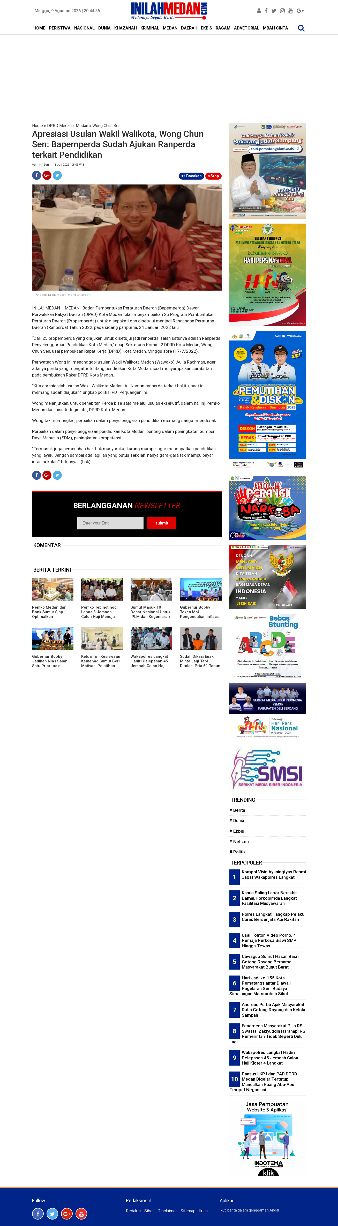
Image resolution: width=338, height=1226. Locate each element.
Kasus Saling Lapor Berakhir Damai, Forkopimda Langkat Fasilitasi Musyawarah (269, 898)
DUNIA (104, 28)
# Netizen (239, 841)
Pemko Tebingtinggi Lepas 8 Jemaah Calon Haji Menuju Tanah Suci (99, 614)
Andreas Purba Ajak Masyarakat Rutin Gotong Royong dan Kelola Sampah (273, 1010)
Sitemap (188, 1210)
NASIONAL (84, 28)
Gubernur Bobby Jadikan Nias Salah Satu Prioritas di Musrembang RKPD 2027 (49, 665)
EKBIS (206, 28)
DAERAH (189, 28)
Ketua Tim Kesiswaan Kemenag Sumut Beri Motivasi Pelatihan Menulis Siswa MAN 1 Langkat (101, 665)
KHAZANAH (125, 28)
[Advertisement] (169, 73)
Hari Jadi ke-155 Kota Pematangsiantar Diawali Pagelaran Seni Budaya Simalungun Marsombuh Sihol (260, 985)
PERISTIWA (60, 28)
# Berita (237, 810)
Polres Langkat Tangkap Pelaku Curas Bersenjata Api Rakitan (273, 917)
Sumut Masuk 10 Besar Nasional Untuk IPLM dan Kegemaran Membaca (150, 614)
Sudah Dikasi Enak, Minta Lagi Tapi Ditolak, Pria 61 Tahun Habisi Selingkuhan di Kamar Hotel (200, 665)
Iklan (203, 1210)
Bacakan (192, 176)
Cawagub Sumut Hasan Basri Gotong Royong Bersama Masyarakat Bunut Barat (270, 962)
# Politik (237, 851)
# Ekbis (236, 831)
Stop (213, 176)
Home (37, 125)
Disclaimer (167, 1210)
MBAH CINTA (275, 28)
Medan (82, 125)
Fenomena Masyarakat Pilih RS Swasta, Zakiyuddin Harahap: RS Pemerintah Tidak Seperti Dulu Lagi (267, 1033)
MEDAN (170, 28)
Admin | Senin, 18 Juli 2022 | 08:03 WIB (58, 164)
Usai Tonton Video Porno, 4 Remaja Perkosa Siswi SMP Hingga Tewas (269, 940)
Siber (149, 1210)
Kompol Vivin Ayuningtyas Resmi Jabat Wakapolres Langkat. (274, 874)
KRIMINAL (149, 28)
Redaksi (133, 1210)
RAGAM (223, 28)
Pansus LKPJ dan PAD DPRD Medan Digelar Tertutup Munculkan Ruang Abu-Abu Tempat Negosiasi (263, 1081)
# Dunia (236, 820)
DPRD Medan (59, 125)
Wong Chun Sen (106, 125)
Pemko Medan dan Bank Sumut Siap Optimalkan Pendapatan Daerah (50, 614)
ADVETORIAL (246, 28)
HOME (39, 28)
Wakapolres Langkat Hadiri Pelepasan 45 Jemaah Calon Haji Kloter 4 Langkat (149, 663)
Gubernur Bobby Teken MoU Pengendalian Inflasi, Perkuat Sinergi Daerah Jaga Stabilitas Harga (199, 619)
